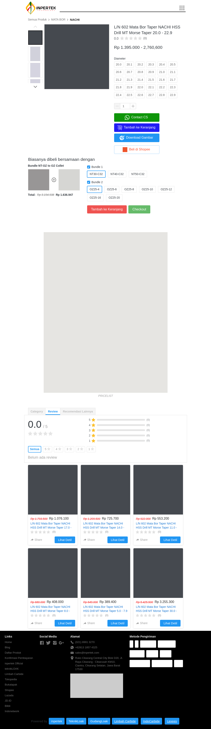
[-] (41, 643)
